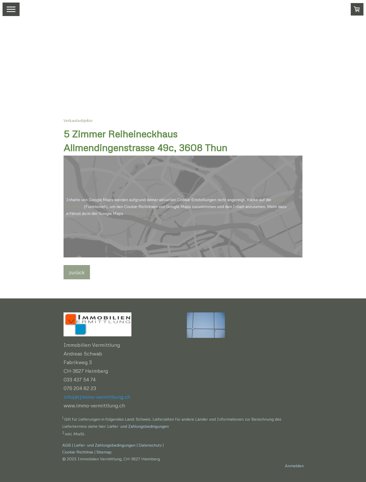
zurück (77, 272)
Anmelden (294, 465)
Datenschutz (150, 445)
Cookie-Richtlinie (77, 452)
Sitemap (104, 452)
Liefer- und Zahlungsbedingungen (138, 426)
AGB (66, 445)
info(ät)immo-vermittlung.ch (97, 397)
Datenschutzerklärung (144, 213)
